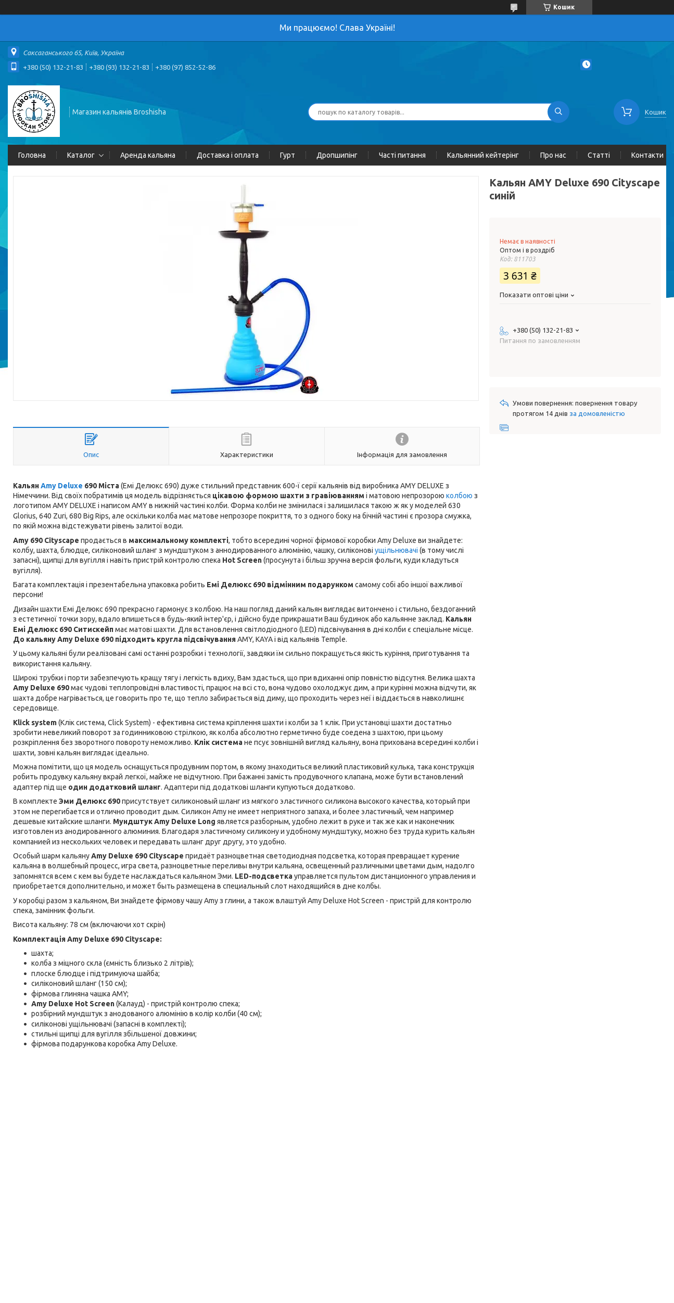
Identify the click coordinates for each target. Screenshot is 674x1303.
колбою (459, 495)
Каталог (81, 155)
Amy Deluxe (62, 486)
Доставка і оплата (228, 155)
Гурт (287, 155)
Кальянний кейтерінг (483, 155)
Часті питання (402, 155)
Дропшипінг (337, 155)
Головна (32, 155)
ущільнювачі (396, 550)
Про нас (553, 155)
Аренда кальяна (147, 155)
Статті (599, 155)
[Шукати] (558, 112)
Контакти (647, 155)
